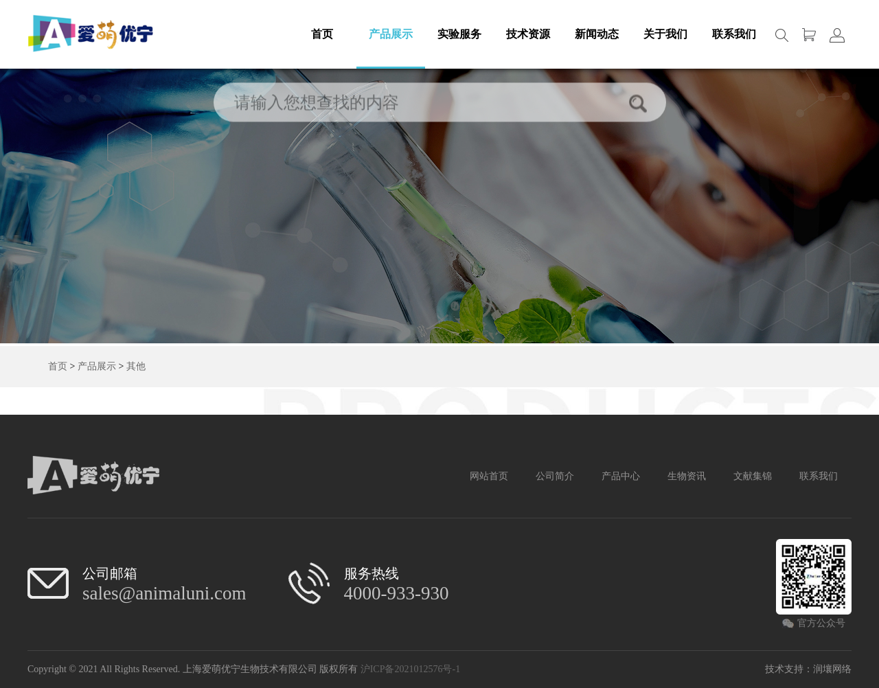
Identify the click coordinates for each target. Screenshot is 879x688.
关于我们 (665, 34)
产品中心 (621, 476)
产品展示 (391, 34)
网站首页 (489, 476)
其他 (136, 366)
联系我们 (734, 34)
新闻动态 (597, 34)
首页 (322, 34)
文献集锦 (752, 476)
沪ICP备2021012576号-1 (410, 669)
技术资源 (528, 34)
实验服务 (459, 34)
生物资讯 (686, 476)
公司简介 (555, 476)
